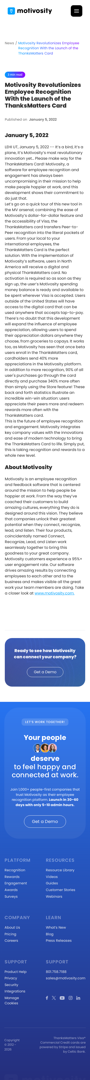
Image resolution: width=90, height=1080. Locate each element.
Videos (52, 876)
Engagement (16, 883)
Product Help (16, 971)
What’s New (56, 927)
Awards (11, 889)
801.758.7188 (56, 971)
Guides (52, 883)
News (9, 43)
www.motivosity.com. (54, 593)
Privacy (11, 978)
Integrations (15, 991)
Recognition (15, 870)
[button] (76, 11)
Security (11, 984)
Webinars (54, 896)
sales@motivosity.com (65, 978)
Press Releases (59, 940)
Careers (11, 940)
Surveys (11, 896)
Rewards (12, 876)
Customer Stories (60, 889)
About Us (12, 927)
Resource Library (60, 870)
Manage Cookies (12, 1001)
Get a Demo (45, 672)
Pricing (10, 934)
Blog (50, 934)
